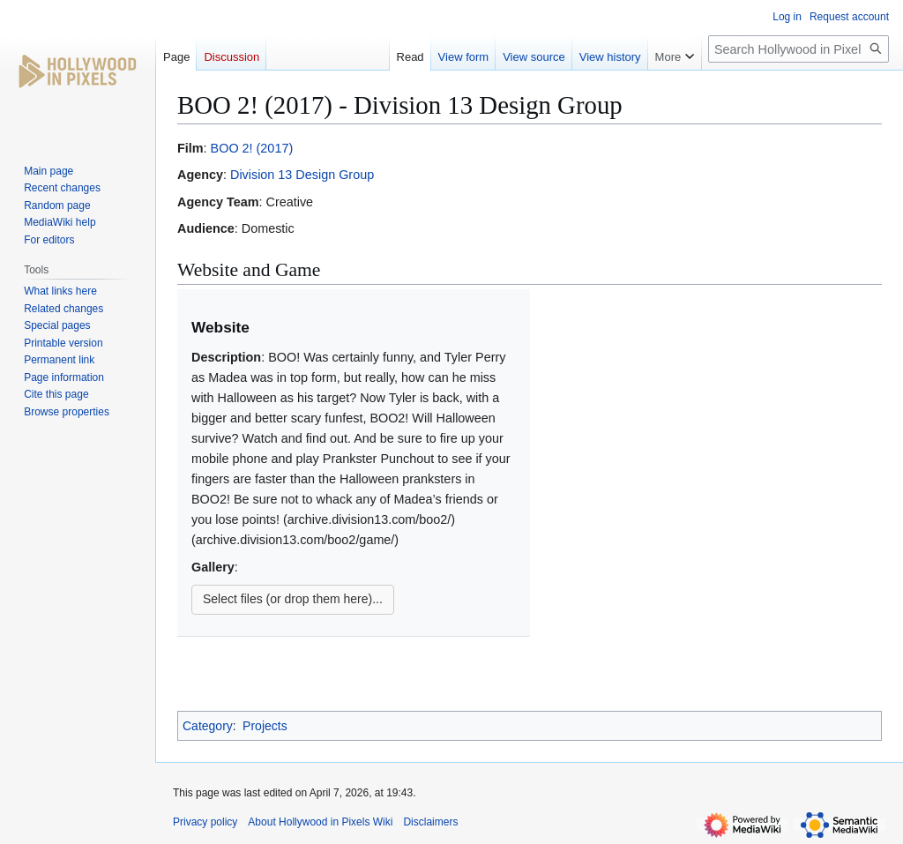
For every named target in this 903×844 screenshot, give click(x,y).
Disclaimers (430, 822)
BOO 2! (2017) (252, 148)
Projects (265, 726)
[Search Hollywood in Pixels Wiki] (798, 49)
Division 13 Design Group (302, 175)
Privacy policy (205, 822)
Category (208, 726)
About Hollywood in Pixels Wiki (320, 822)
